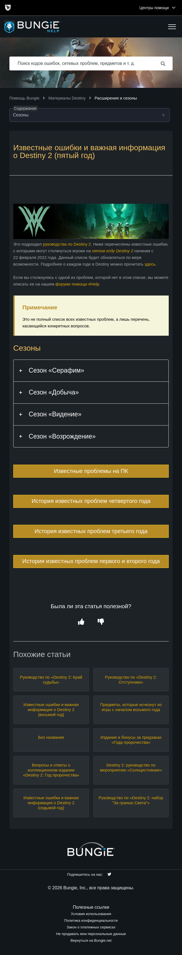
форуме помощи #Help (77, 284)
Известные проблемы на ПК (91, 471)
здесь (150, 264)
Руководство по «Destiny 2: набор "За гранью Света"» (131, 800)
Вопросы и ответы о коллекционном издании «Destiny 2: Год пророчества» (51, 770)
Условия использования (91, 914)
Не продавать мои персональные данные (91, 934)
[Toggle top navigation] (174, 7)
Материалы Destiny (67, 98)
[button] (172, 26)
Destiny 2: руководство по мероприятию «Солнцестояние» (131, 767)
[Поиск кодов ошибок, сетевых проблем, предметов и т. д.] (91, 63)
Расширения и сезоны (116, 98)
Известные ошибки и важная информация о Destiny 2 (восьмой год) (51, 709)
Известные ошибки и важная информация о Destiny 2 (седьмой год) (51, 802)
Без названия (51, 737)
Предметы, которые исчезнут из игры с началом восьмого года (131, 707)
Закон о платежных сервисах (91, 927)
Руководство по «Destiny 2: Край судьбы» (51, 679)
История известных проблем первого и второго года (91, 561)
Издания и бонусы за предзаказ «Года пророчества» (131, 740)
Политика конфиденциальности (91, 920)
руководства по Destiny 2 (67, 244)
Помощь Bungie (24, 98)
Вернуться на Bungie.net (91, 940)
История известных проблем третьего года (91, 531)
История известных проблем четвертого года (91, 501)
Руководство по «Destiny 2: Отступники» (131, 679)
